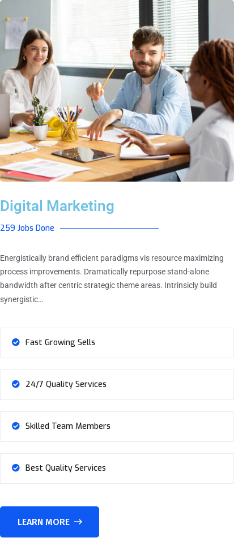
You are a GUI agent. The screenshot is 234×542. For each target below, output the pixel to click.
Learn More (50, 522)
